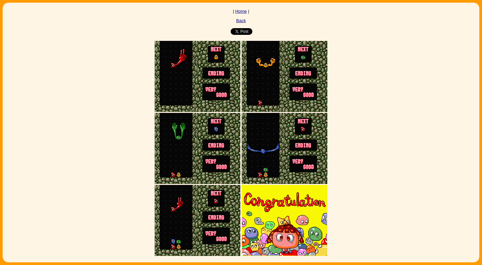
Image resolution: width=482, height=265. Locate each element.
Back (241, 20)
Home (241, 11)
